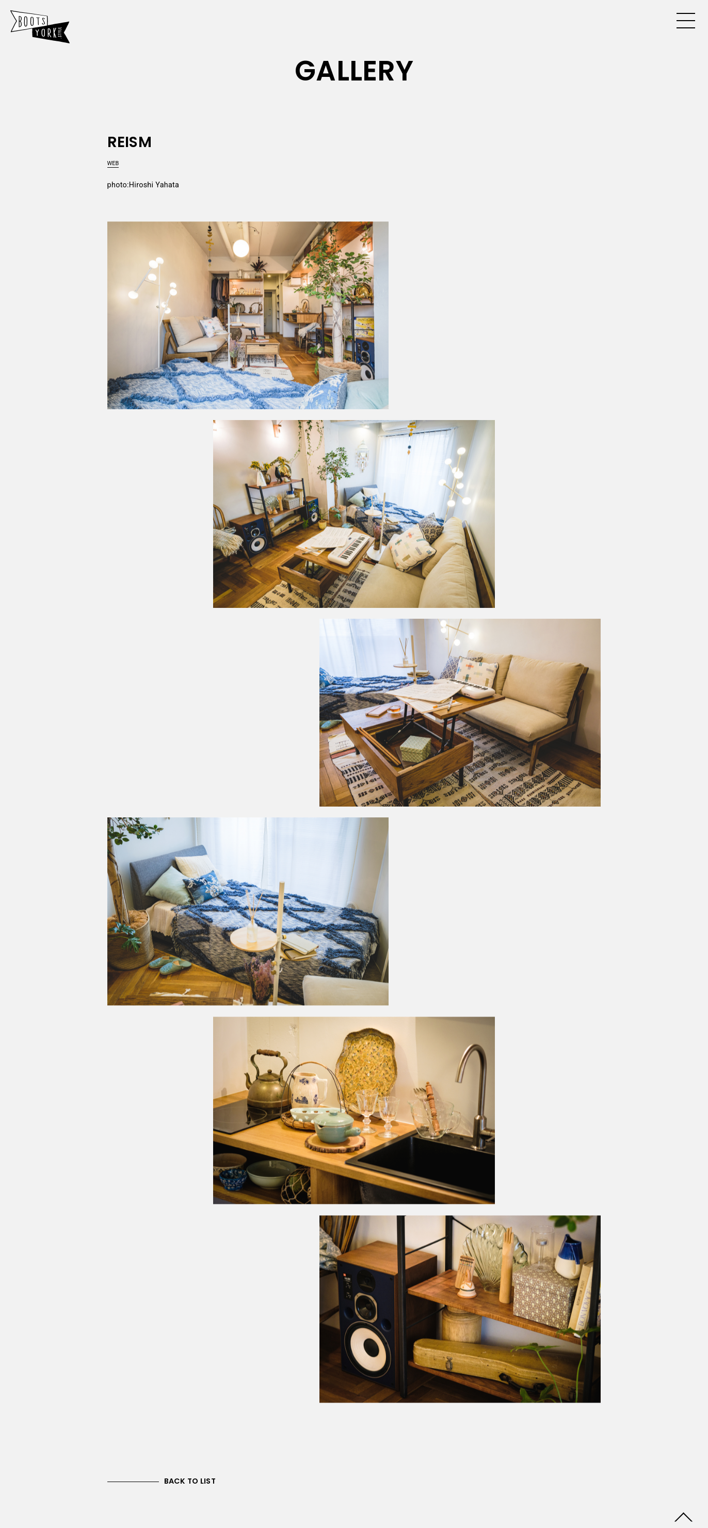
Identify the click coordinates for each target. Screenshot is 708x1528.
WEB (113, 163)
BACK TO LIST (190, 1481)
